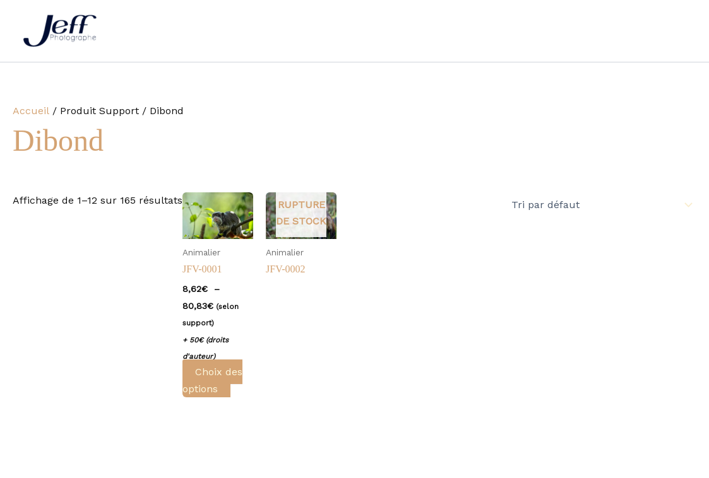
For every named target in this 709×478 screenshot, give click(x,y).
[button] (382, 31)
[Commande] (599, 205)
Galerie (426, 31)
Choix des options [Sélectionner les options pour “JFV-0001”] (212, 380)
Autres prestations (337, 31)
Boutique (613, 31)
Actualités (488, 31)
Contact (552, 31)
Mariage (246, 31)
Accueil (188, 31)
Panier (670, 31)
